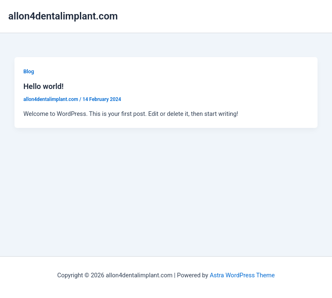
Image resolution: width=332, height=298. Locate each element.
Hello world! (43, 86)
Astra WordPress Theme (242, 275)
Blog (28, 71)
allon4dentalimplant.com (63, 16)
